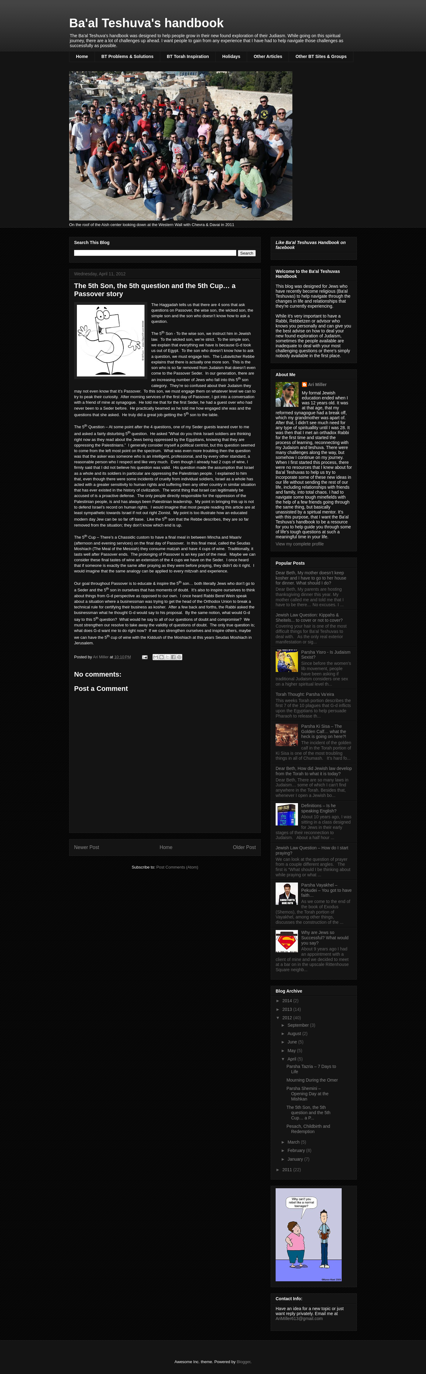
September (298, 1025)
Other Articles (268, 56)
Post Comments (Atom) (177, 867)
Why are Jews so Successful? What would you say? (325, 937)
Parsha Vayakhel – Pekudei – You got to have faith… (326, 890)
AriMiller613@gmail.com (299, 1318)
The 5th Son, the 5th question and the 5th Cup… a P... (308, 1112)
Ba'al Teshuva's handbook (146, 23)
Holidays (231, 56)
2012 (287, 1017)
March (294, 1142)
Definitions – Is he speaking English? (319, 808)
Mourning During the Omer (312, 1080)
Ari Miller (317, 384)
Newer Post (86, 847)
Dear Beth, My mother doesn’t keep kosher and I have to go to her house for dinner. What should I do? (311, 578)
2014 (287, 1000)
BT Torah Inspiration (188, 56)
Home (82, 56)
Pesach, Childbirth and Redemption (308, 1129)
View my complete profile (300, 543)
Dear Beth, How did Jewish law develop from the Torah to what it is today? (314, 771)
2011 (287, 1169)
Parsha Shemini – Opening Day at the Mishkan (307, 1093)
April (292, 1058)
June (292, 1041)
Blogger (243, 1361)
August (294, 1033)
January (295, 1159)
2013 (287, 1009)
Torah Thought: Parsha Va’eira (305, 694)
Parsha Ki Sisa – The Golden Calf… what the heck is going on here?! (323, 731)
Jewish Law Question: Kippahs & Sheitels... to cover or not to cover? (309, 617)
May (292, 1050)
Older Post (244, 847)
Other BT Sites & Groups (321, 56)
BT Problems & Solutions (127, 56)
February (296, 1150)
